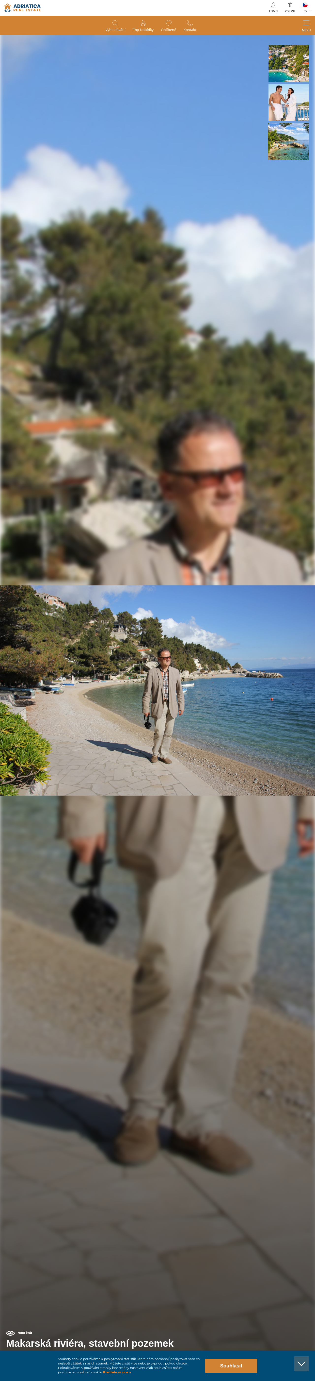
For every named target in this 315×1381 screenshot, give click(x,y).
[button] (288, 63)
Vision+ (290, 11)
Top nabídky (143, 29)
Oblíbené (168, 29)
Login (273, 11)
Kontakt (190, 29)
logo (22, 7)
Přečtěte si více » (116, 1372)
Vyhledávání (116, 29)
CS (305, 11)
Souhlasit (231, 1365)
